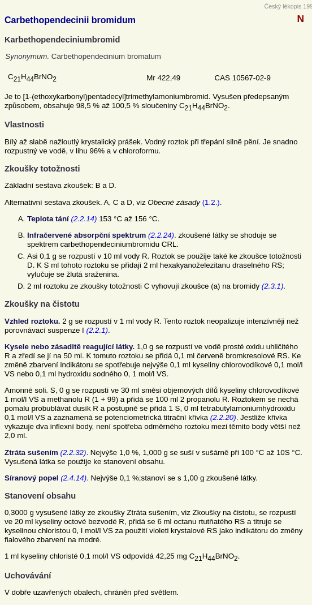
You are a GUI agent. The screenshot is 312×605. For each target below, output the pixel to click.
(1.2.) (211, 202)
